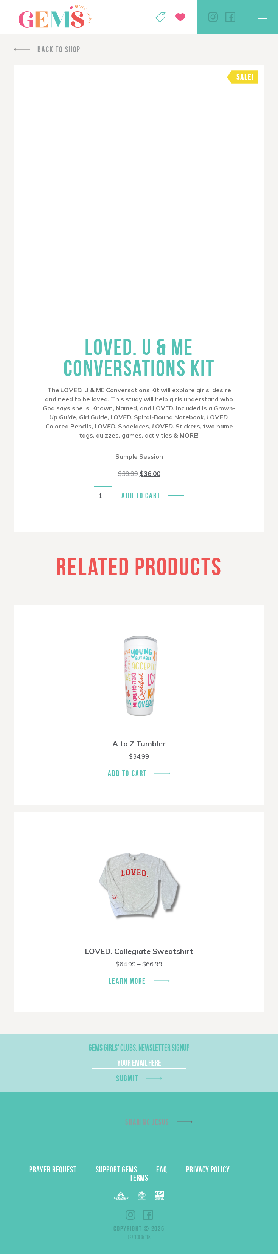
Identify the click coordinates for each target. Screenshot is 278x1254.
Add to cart (140, 495)
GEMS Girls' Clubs (55, 16)
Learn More (127, 981)
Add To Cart (127, 773)
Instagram (213, 17)
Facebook (230, 17)
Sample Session (139, 456)
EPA (159, 1195)
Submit (127, 1078)
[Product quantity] (103, 495)
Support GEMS (116, 1169)
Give (180, 17)
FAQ (161, 1169)
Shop (160, 17)
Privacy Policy (208, 1169)
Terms (139, 1177)
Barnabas (121, 1195)
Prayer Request (53, 1169)
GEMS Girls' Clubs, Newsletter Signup (139, 1047)
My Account (141, 17)
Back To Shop (59, 49)
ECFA (142, 1195)
